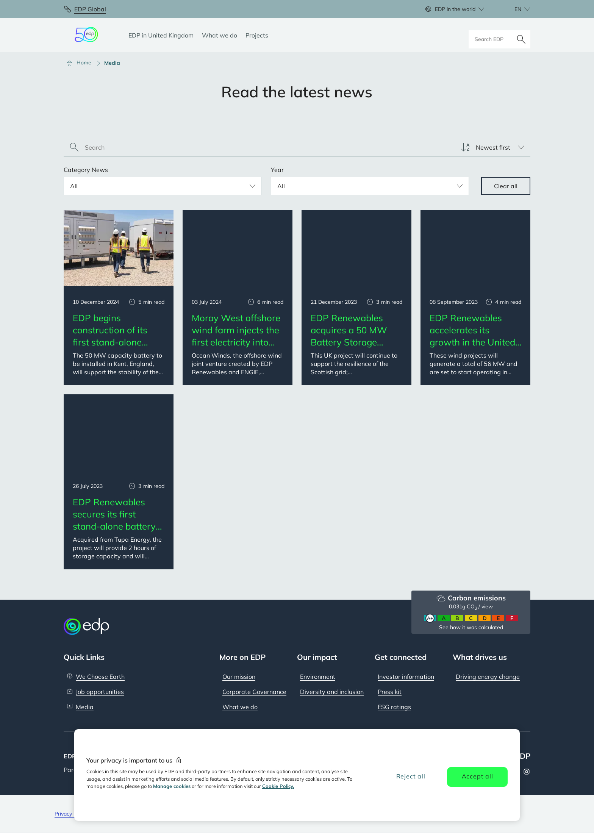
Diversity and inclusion (332, 691)
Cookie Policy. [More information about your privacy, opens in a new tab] (278, 786)
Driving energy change (488, 676)
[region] (297, 775)
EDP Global (90, 9)
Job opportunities (100, 691)
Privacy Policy (71, 813)
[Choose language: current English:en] (514, 9)
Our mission (238, 676)
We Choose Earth (100, 676)
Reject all (410, 776)
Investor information (406, 676)
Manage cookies (172, 786)
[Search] (521, 35)
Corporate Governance (254, 691)
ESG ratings (394, 707)
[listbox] (492, 147)
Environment (317, 676)
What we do (240, 707)
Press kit (390, 691)
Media (85, 707)
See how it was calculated (471, 627)
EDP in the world (455, 9)
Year (277, 169)
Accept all (477, 776)
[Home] (82, 63)
